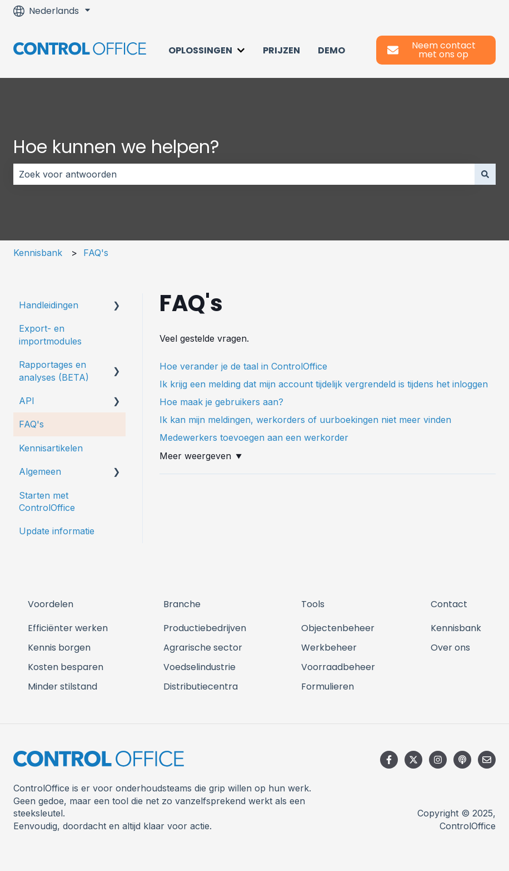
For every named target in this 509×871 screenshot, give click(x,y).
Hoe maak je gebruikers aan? (221, 401)
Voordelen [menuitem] (50, 604)
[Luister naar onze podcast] (462, 760)
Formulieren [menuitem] (327, 686)
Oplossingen (200, 50)
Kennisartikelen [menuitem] (51, 448)
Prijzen (281, 50)
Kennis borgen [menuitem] (59, 647)
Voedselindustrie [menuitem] (199, 667)
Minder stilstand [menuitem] (62, 686)
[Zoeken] (485, 174)
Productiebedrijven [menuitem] (204, 628)
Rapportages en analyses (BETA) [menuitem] (54, 370)
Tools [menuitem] (313, 604)
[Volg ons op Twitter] (413, 760)
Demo (331, 50)
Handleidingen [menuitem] (48, 305)
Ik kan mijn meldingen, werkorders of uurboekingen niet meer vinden (305, 419)
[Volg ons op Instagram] (438, 760)
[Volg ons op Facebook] (389, 760)
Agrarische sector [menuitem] (202, 647)
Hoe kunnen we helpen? (116, 146)
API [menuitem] (26, 400)
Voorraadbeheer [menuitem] (338, 667)
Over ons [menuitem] (450, 647)
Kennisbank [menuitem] (456, 628)
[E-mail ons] (487, 760)
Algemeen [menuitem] (40, 471)
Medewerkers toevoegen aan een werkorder (253, 437)
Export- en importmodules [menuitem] (50, 334)
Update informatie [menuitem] (56, 531)
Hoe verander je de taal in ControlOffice (243, 366)
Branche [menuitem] (182, 604)
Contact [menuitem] (449, 604)
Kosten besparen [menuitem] (65, 667)
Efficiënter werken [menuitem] (68, 628)
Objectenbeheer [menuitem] (338, 628)
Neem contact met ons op (431, 50)
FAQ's (95, 252)
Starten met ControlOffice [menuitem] (47, 501)
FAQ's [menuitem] (31, 424)
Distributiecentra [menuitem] (200, 686)
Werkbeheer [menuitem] (329, 647)
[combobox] (244, 174)
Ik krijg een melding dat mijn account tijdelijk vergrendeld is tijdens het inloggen (323, 384)
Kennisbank (37, 252)
